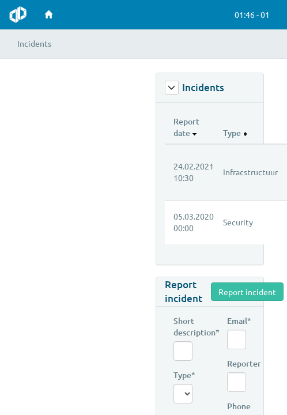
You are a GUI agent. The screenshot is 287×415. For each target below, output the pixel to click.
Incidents (194, 88)
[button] (250, 14)
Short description (182, 326)
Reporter (236, 363)
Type (182, 374)
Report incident (183, 291)
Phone (236, 406)
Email (236, 320)
